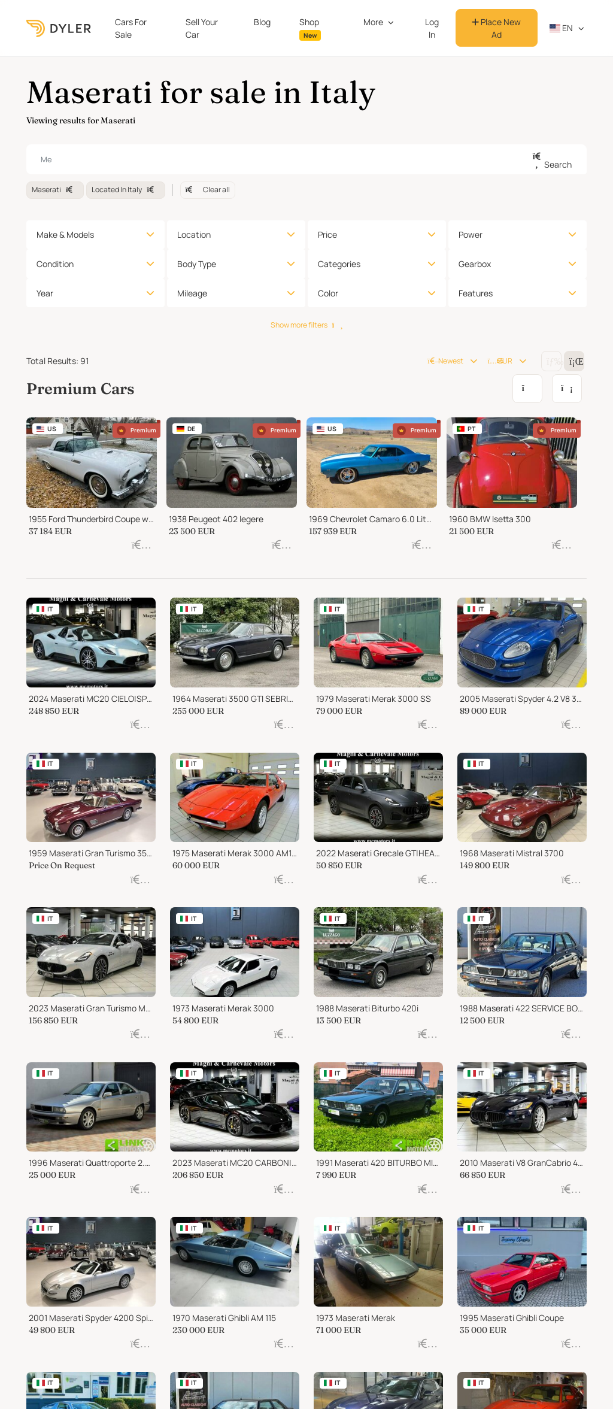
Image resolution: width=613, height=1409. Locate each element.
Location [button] (194, 234)
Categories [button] (339, 263)
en (561, 28)
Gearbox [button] (475, 263)
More (373, 22)
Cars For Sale (131, 28)
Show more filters (306, 325)
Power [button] (470, 234)
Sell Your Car (202, 28)
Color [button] (328, 293)
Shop (310, 28)
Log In (432, 28)
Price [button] (327, 234)
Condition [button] (55, 263)
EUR (500, 361)
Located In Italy (125, 189)
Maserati (55, 189)
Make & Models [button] (65, 234)
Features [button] (476, 293)
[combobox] (306, 159)
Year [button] (45, 293)
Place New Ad (496, 28)
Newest (445, 361)
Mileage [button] (192, 293)
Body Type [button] (196, 263)
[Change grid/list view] (551, 361)
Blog (262, 22)
